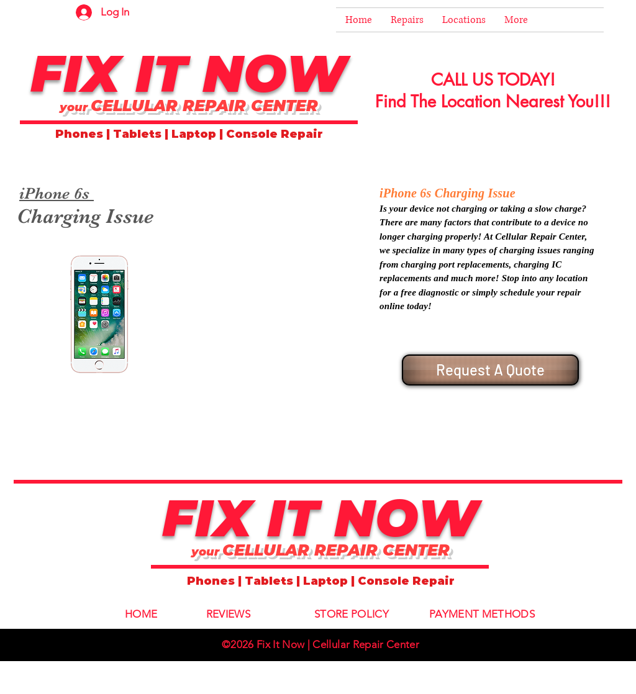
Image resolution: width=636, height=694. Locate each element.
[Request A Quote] (490, 369)
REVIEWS (228, 614)
